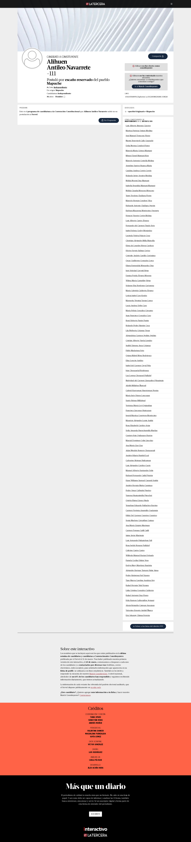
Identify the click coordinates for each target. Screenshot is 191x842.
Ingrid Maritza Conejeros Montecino (141, 416)
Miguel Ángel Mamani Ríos (137, 156)
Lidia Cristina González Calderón (140, 591)
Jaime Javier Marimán (135, 536)
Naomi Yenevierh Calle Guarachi (139, 141)
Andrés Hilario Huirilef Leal (137, 456)
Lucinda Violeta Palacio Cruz (138, 236)
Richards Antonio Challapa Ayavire (140, 206)
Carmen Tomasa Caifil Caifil (137, 531)
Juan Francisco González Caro (138, 316)
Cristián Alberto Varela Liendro (139, 341)
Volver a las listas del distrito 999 (148, 626)
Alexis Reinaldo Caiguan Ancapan (140, 606)
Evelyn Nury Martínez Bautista (139, 566)
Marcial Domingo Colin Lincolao (139, 441)
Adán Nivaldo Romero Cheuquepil (140, 451)
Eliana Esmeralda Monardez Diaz (140, 266)
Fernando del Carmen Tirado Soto (140, 226)
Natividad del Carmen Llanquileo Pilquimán (145, 381)
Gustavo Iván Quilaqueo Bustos (139, 436)
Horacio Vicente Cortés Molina (139, 216)
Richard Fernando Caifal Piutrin (139, 476)
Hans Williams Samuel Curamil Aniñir (142, 481)
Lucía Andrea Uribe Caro (136, 306)
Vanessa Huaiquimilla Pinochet (139, 496)
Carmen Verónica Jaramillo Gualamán (142, 511)
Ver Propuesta (108, 120)
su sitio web (96, 688)
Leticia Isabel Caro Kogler (136, 296)
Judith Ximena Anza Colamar (138, 346)
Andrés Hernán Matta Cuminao (139, 486)
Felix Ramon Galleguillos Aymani (140, 601)
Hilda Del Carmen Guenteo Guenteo (141, 516)
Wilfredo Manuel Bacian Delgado (140, 556)
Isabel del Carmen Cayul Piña (138, 366)
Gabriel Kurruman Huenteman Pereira (142, 391)
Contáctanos (85, 695)
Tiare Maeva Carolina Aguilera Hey (140, 581)
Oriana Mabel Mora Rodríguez (139, 356)
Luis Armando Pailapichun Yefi (139, 541)
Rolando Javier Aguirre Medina (139, 176)
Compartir (158, 56)
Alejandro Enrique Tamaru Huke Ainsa (142, 571)
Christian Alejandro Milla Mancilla (140, 241)
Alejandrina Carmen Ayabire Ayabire (141, 336)
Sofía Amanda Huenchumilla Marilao (142, 431)
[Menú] (171, 4)
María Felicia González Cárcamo (139, 311)
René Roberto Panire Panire (137, 321)
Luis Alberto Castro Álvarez (137, 221)
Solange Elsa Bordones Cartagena (140, 286)
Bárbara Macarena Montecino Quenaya (142, 211)
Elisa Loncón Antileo (134, 361)
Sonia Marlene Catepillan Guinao (140, 521)
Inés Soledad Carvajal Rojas (137, 271)
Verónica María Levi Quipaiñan (139, 406)
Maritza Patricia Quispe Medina (139, 131)
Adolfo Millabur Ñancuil (136, 386)
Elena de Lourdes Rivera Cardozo (140, 246)
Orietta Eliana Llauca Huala (137, 501)
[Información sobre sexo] (64, 97)
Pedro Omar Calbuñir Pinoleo (138, 491)
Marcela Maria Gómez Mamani (139, 151)
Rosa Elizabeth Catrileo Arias (138, 426)
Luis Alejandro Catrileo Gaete (138, 466)
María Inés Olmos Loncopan (138, 396)
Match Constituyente (98, 674)
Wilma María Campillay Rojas (138, 281)
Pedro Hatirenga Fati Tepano (138, 576)
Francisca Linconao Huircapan (138, 411)
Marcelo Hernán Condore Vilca (139, 201)
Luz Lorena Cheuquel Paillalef (138, 376)
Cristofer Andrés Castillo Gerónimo (141, 256)
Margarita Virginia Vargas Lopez (139, 301)
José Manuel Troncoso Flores (138, 136)
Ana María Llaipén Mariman (138, 526)
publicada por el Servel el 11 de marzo (76, 659)
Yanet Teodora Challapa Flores (138, 196)
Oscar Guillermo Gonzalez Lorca (140, 261)
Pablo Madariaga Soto (135, 351)
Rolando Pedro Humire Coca (138, 326)
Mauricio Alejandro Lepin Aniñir (139, 421)
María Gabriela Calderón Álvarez (139, 291)
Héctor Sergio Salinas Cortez (138, 251)
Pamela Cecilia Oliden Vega (137, 561)
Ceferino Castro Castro (135, 551)
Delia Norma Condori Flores (138, 146)
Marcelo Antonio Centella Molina (140, 161)
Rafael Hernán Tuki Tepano (137, 586)
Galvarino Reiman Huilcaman (138, 461)
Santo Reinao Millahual (136, 401)
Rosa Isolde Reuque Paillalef (138, 546)
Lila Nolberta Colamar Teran (138, 331)
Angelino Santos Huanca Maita (139, 166)
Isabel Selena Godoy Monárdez (139, 231)
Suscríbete (95, 814)
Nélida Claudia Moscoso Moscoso (140, 191)
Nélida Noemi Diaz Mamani (137, 181)
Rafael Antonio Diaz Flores (137, 596)
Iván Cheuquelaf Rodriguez (137, 371)
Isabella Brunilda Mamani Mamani (140, 186)
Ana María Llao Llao (134, 446)
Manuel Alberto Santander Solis (139, 471)
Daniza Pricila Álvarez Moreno (138, 276)
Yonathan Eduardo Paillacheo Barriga (142, 506)
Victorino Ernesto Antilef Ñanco (139, 611)
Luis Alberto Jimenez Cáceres (138, 126)
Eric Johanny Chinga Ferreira (138, 616)
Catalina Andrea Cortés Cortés (138, 171)
